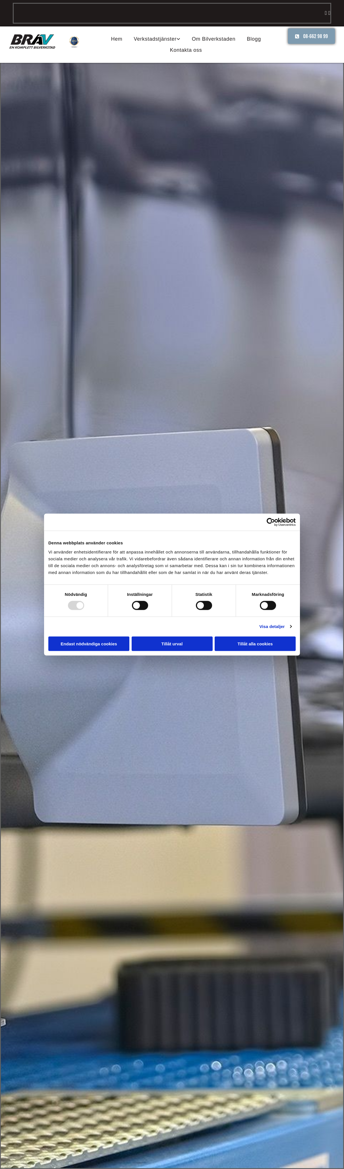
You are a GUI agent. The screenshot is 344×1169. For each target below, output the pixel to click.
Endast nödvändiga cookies (89, 643)
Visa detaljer (272, 626)
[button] (311, 36)
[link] (157, 39)
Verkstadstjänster (155, 39)
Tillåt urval (172, 643)
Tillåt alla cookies (255, 643)
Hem (116, 39)
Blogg (254, 39)
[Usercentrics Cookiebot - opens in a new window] (271, 522)
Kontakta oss (186, 50)
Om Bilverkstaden (214, 39)
